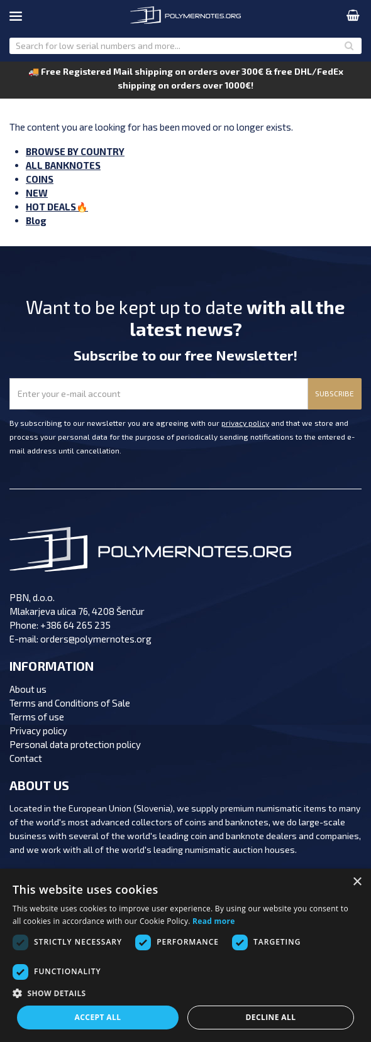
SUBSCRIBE (334, 393)
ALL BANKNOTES (63, 165)
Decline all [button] (271, 1017)
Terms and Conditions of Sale (69, 702)
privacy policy (245, 422)
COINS (39, 179)
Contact (25, 758)
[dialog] (185, 955)
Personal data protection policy (75, 744)
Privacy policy (38, 730)
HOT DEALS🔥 (57, 206)
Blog (36, 220)
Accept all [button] (98, 1017)
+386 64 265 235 (75, 625)
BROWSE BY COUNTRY (75, 151)
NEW (37, 192)
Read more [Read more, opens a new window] (213, 921)
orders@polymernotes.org (96, 638)
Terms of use (36, 716)
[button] (185, 994)
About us (28, 689)
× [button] (357, 882)
